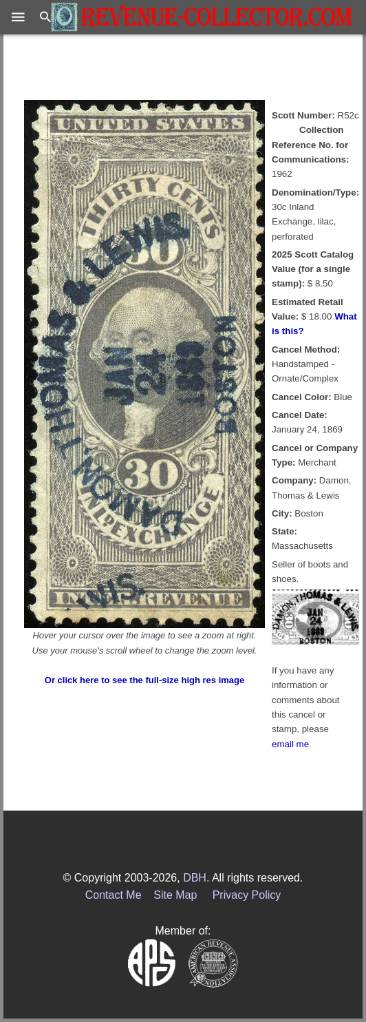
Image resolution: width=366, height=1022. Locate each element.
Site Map (175, 895)
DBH (194, 878)
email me (290, 744)
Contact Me (113, 895)
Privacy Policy (247, 895)
